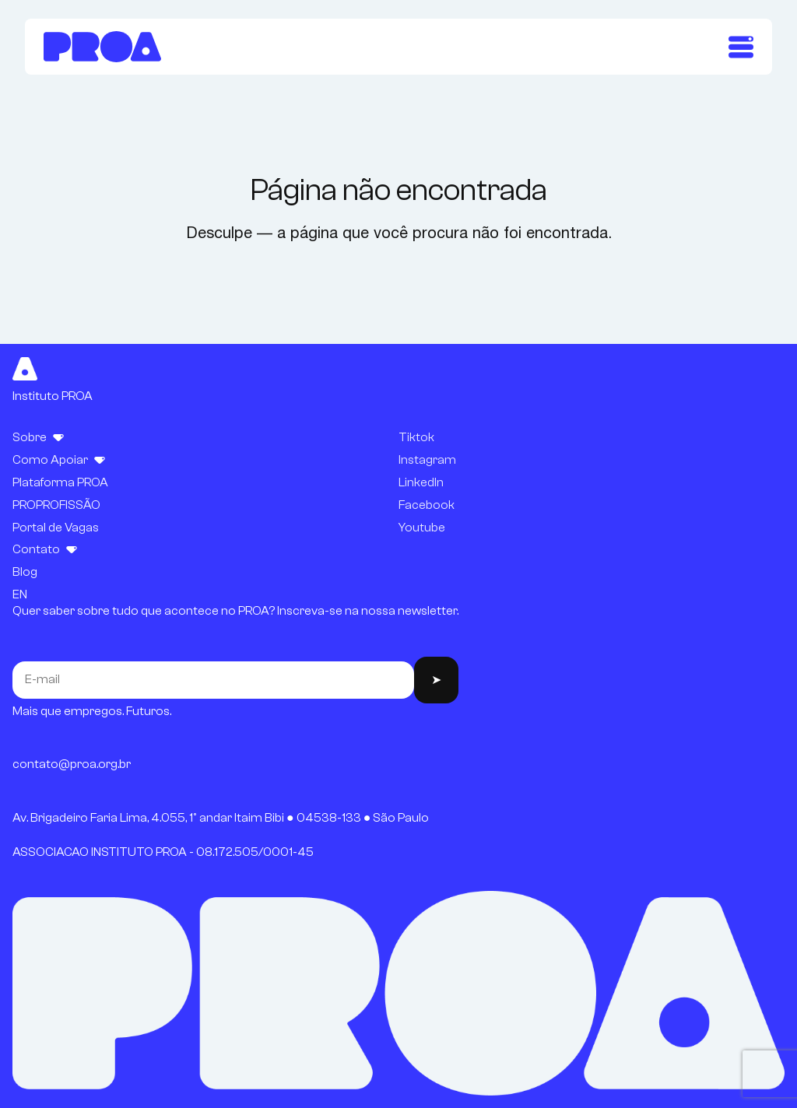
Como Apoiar (50, 460)
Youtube (421, 528)
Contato (36, 549)
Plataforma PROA (60, 482)
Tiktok (416, 437)
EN (19, 594)
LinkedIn (421, 482)
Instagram (427, 460)
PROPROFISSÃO (56, 505)
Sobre (29, 437)
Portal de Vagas (55, 528)
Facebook (426, 505)
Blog (24, 572)
